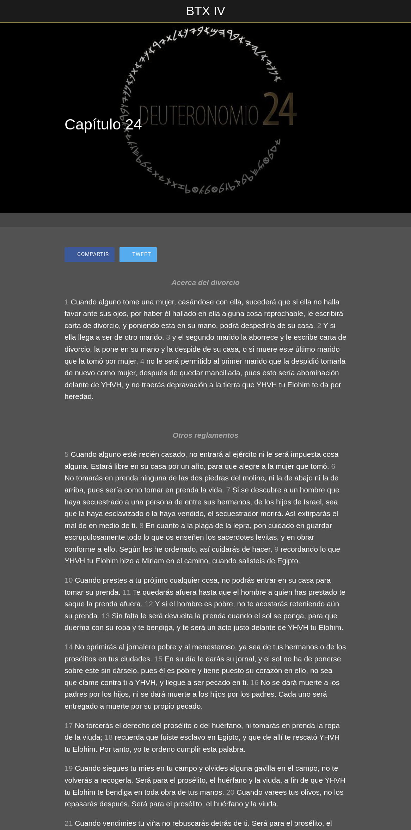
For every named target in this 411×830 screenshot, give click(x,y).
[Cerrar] (11, 11)
